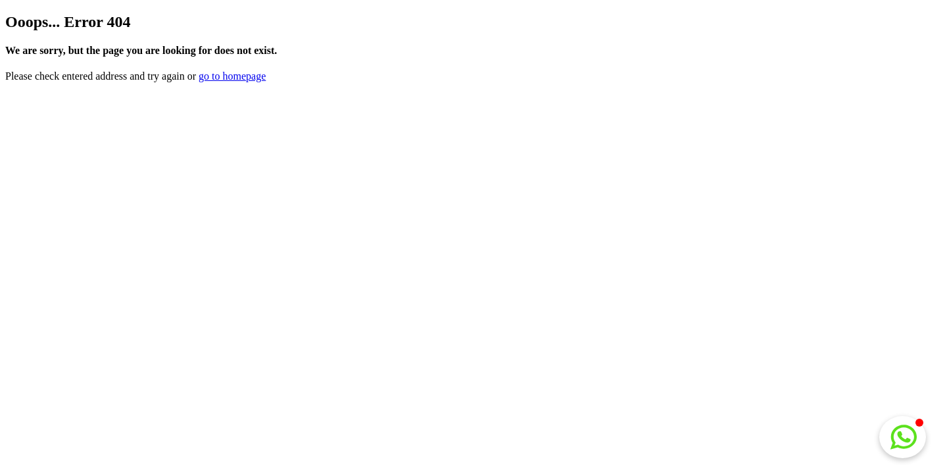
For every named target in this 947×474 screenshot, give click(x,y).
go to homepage (232, 76)
